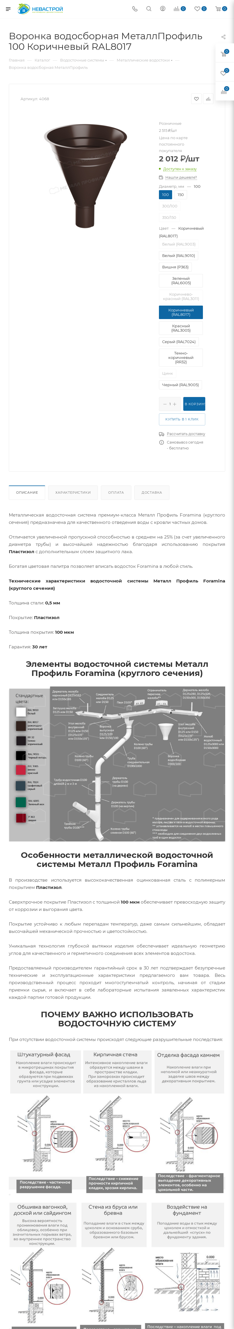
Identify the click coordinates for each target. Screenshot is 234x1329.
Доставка (152, 492)
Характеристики (73, 492)
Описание (27, 492)
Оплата (116, 492)
